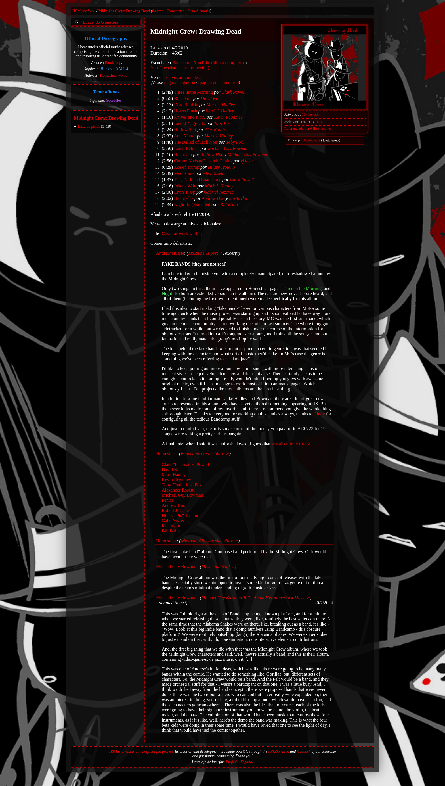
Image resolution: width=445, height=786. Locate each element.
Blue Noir (183, 98)
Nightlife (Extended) (193, 204)
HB (319, 122)
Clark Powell (233, 92)
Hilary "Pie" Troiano (180, 515)
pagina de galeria (179, 82)
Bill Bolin (229, 204)
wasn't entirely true (289, 443)
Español (246, 762)
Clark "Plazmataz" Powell (185, 464)
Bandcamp (113, 62)
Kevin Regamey (228, 117)
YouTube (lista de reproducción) (179, 67)
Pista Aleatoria (199, 11)
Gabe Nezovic (175, 520)
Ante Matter (185, 135)
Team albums (106, 92)
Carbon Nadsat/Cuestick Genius (203, 160)
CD (311, 122)
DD (303, 122)
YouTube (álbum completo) (219, 62)
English (232, 762)
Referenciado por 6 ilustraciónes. (308, 129)
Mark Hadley (174, 474)
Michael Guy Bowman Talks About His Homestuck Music (253, 597)
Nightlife (170, 293)
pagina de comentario (219, 82)
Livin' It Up (184, 192)
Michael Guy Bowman (228, 148)
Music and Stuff (215, 566)
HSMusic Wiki (83, 11)
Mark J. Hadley (221, 104)
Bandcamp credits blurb (202, 453)
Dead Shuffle (186, 104)
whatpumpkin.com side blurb (207, 540)
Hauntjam (183, 154)
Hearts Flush (185, 110)
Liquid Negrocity (189, 123)
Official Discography (106, 38)
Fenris (167, 500)
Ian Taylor (238, 198)
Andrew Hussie (170, 253)
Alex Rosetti (215, 129)
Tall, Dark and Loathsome (197, 179)
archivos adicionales (181, 77)
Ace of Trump (186, 167)
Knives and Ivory (189, 117)
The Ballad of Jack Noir (196, 142)
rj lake (247, 160)
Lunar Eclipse (186, 148)
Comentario (175, 11)
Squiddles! (114, 100)
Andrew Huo (211, 154)
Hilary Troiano (221, 167)
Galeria (157, 11)
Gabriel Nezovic (218, 192)
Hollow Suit (185, 129)
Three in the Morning (193, 92)
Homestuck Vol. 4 (114, 69)
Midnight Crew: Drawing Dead (124, 11)
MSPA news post (203, 253)
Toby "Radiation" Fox (182, 484)
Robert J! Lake (175, 510)
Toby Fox (222, 123)
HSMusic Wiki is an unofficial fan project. (141, 751)
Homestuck (310, 114)
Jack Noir (291, 122)
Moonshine (184, 173)
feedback (303, 751)
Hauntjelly (183, 198)
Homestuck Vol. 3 (113, 75)
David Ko (209, 98)
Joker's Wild (185, 185)
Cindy (319, 413)
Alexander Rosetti (178, 490)
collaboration (278, 751)
